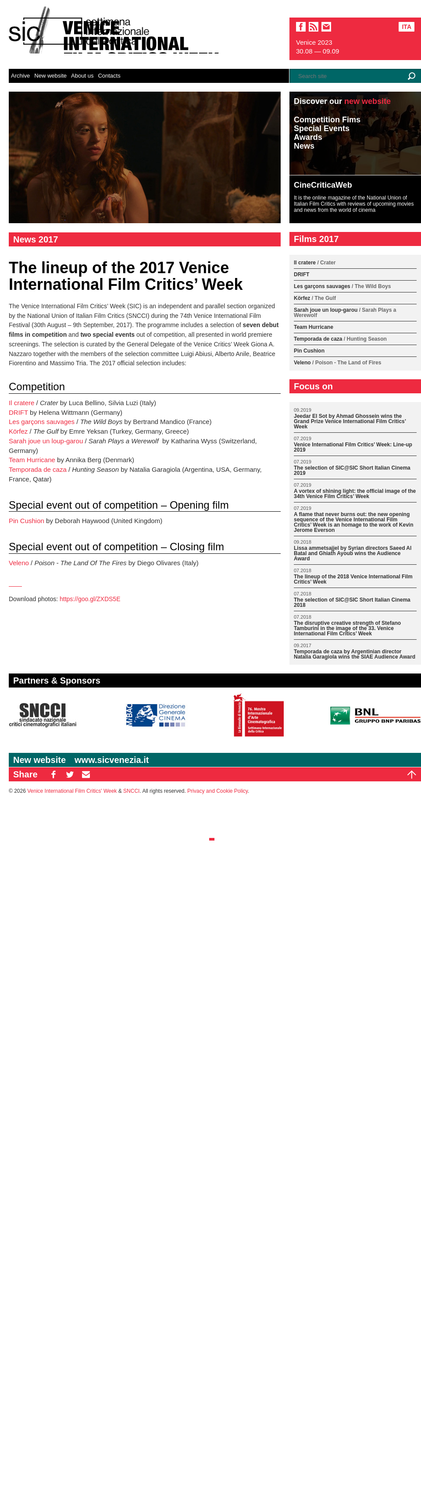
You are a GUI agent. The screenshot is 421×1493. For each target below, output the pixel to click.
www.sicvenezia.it (112, 760)
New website (50, 75)
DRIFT (18, 412)
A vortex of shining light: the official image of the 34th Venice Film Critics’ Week (355, 493)
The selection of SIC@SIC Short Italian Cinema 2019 (352, 470)
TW (70, 774)
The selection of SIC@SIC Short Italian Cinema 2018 (352, 602)
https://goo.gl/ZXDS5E (90, 598)
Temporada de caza (38, 469)
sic (313, 27)
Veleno (19, 563)
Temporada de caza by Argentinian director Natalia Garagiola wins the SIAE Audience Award (354, 654)
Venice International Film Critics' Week (72, 791)
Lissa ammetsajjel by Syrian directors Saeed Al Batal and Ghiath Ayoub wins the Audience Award (352, 553)
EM (86, 774)
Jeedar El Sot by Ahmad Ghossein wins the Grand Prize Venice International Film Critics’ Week (350, 421)
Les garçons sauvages (42, 421)
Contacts (109, 75)
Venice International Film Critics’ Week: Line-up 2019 (353, 447)
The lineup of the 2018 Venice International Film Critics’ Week (353, 579)
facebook (301, 27)
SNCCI (131, 791)
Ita (406, 26)
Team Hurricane (32, 459)
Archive (20, 75)
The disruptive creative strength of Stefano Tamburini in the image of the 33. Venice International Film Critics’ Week (347, 628)
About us (82, 75)
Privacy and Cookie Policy (217, 791)
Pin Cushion (26, 520)
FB (53, 774)
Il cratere (21, 402)
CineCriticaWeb (323, 185)
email (326, 27)
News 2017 (35, 239)
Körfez (18, 431)
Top (412, 774)
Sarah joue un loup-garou (46, 441)
